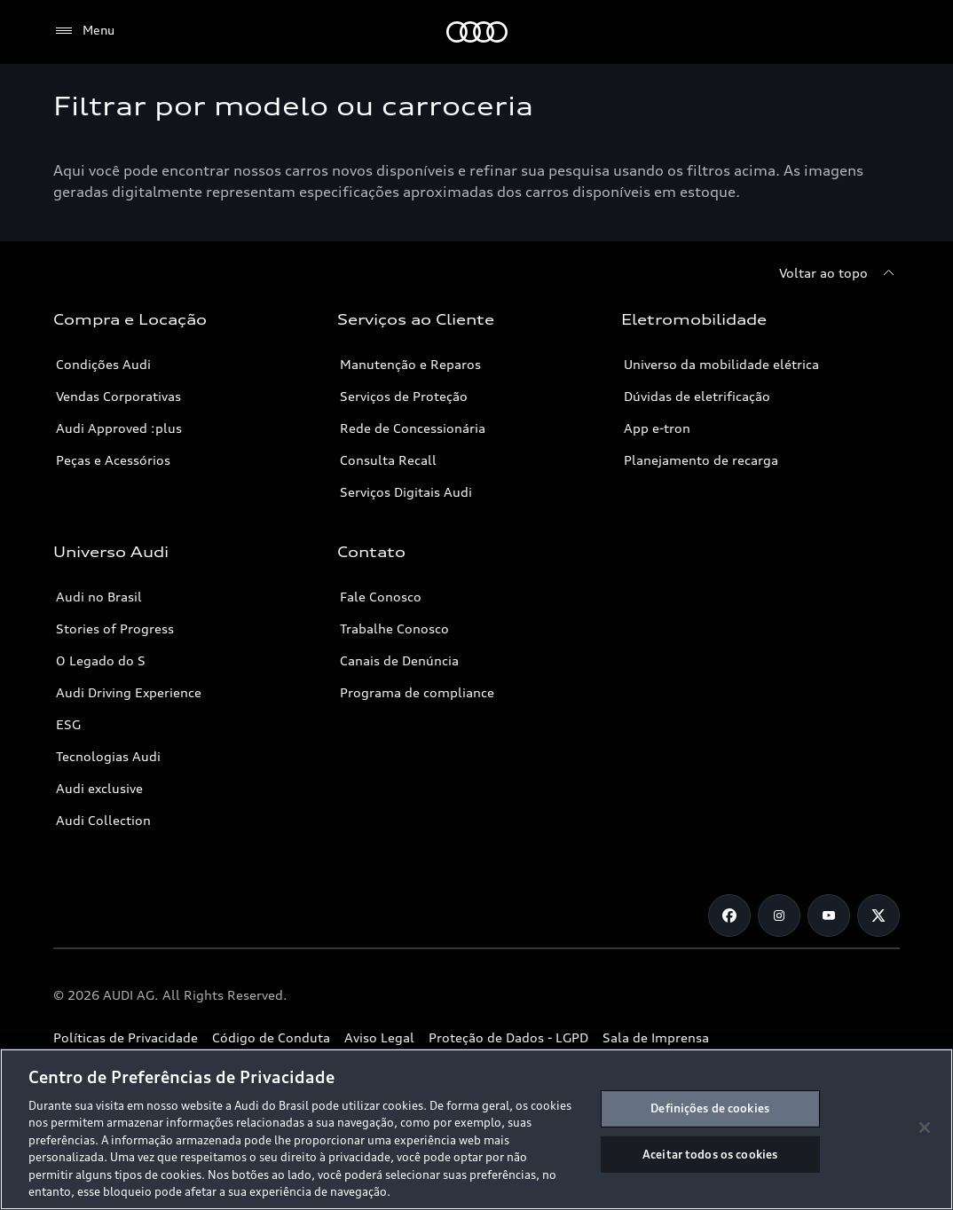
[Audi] (477, 32)
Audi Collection (103, 820)
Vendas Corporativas (118, 396)
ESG (68, 724)
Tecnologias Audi (108, 756)
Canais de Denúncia (399, 660)
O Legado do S (101, 660)
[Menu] (83, 31)
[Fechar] (924, 1127)
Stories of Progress (115, 628)
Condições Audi (103, 364)
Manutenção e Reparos (410, 364)
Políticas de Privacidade (125, 1037)
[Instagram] (779, 915)
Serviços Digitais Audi (406, 491)
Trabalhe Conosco (394, 628)
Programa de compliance (417, 692)
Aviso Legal (379, 1037)
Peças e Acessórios (113, 460)
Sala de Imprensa (656, 1037)
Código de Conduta (271, 1037)
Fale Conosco (380, 596)
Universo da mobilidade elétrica (721, 364)
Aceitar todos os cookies (709, 1153)
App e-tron (657, 428)
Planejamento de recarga (701, 460)
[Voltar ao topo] (839, 273)
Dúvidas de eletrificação (697, 396)
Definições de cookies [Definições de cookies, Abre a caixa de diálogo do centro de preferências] (709, 1108)
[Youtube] (828, 915)
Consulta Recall (388, 460)
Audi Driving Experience (128, 692)
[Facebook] (729, 915)
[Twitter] (878, 915)
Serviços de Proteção (404, 396)
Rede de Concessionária (412, 428)
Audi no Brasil (99, 596)
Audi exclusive (99, 788)
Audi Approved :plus (119, 428)
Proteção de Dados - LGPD (508, 1037)
